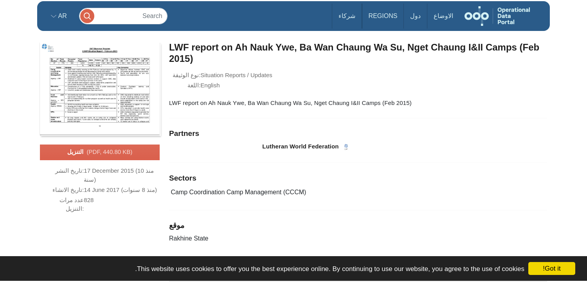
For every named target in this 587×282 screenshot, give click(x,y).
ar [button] (61, 16)
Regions (383, 16)
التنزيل (100, 152)
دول (415, 16)
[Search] (123, 16)
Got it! (551, 268)
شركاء (347, 16)
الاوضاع (443, 16)
